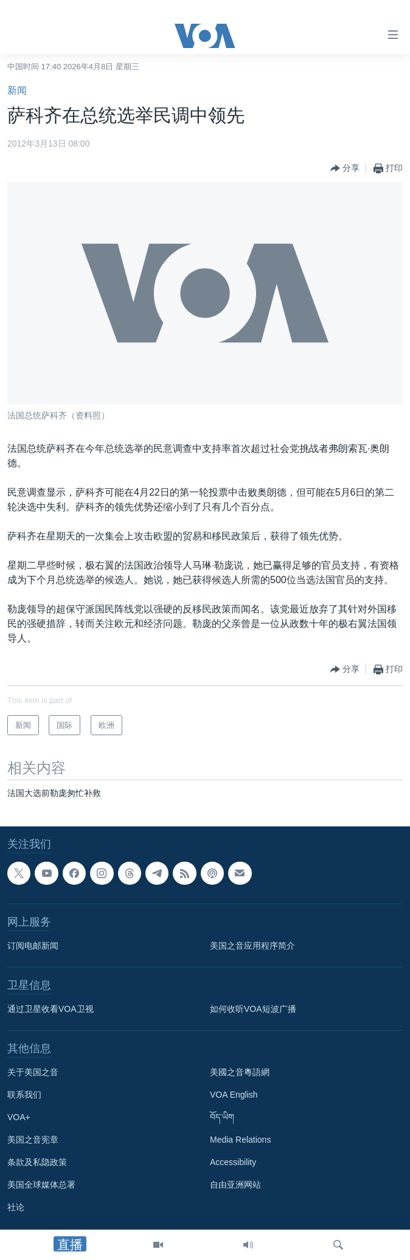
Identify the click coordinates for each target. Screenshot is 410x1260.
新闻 (17, 90)
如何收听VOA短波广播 (253, 1009)
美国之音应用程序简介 (252, 945)
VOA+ (18, 1117)
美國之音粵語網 (239, 1072)
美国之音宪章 (32, 1139)
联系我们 (24, 1094)
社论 (15, 1207)
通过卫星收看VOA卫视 (50, 1009)
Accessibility (233, 1162)
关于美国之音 (32, 1072)
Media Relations (240, 1139)
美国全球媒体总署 (41, 1184)
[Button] (345, 168)
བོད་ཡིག (222, 1117)
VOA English (234, 1094)
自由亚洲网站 (235, 1184)
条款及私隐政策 (37, 1162)
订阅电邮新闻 (32, 945)
